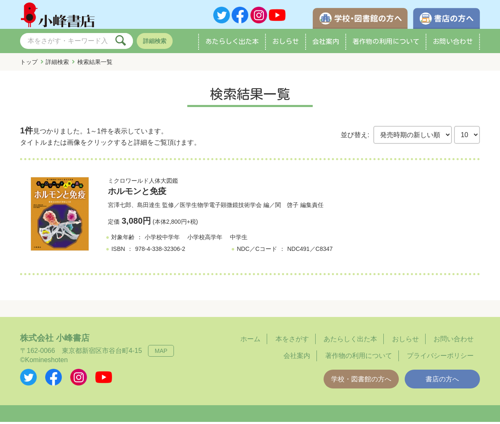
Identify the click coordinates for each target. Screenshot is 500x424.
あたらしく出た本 (232, 43)
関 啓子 (286, 207)
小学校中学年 (162, 239)
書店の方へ (442, 381)
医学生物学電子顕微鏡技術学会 (221, 207)
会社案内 (325, 43)
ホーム (250, 341)
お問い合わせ (453, 43)
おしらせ (285, 43)
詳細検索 (154, 43)
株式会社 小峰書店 (54, 340)
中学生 (238, 239)
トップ (29, 64)
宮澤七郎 (119, 207)
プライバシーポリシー (440, 357)
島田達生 (149, 207)
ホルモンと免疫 (137, 193)
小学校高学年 (204, 239)
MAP (161, 353)
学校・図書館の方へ (361, 381)
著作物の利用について (385, 43)
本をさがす (292, 341)
